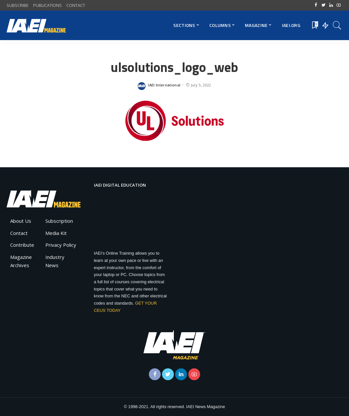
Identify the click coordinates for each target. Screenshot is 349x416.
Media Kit (56, 233)
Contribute (22, 245)
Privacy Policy (60, 245)
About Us (20, 221)
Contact (19, 233)
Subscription (59, 221)
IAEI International (164, 85)
